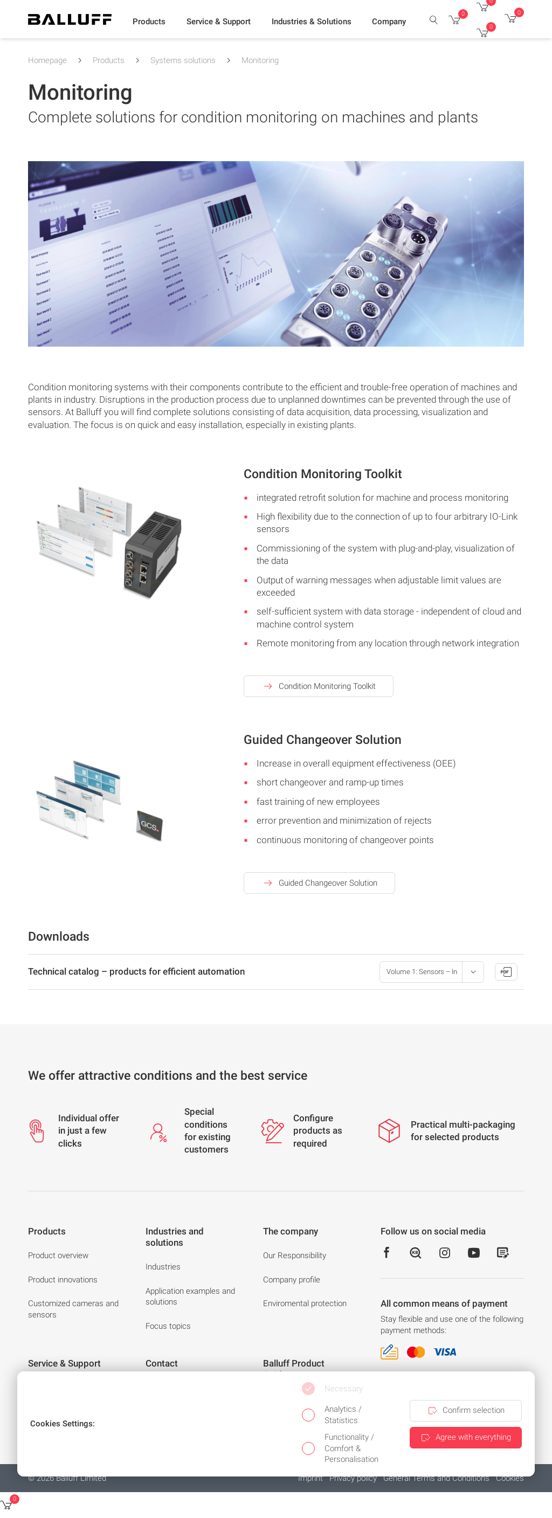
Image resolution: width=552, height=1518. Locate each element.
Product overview (58, 1255)
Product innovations (63, 1280)
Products (109, 60)
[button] (149, 22)
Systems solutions (183, 60)
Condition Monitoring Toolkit (318, 686)
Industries (163, 1267)
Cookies (510, 1478)
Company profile (291, 1280)
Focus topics (168, 1326)
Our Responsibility (294, 1255)
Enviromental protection (305, 1303)
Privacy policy (353, 1478)
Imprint (310, 1478)
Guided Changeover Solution (319, 883)
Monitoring (260, 60)
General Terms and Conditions (436, 1478)
